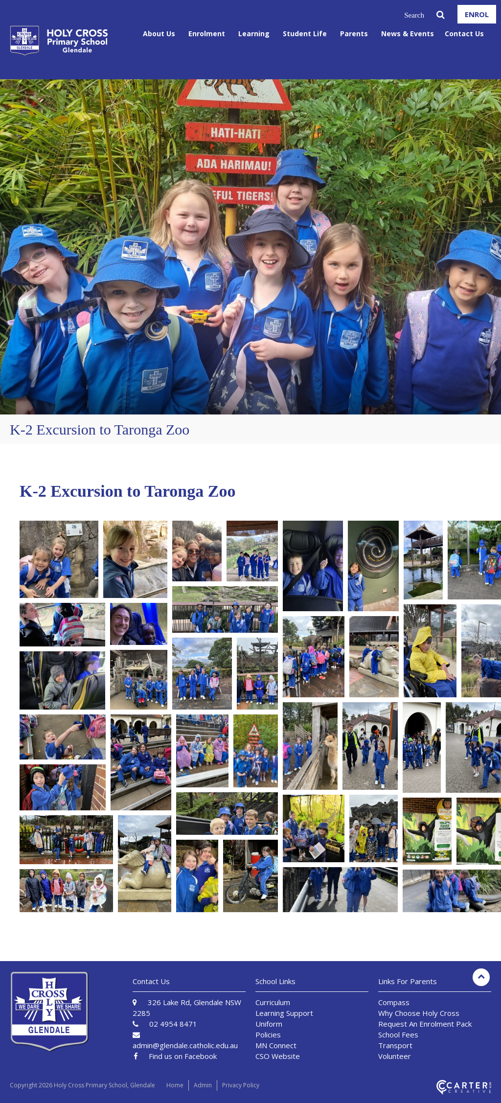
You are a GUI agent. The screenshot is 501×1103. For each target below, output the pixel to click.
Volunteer (394, 1056)
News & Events (407, 33)
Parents (354, 33)
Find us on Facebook (183, 1056)
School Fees (398, 1034)
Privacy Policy (240, 1085)
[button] (59, 559)
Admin (203, 1085)
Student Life (305, 33)
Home (174, 1085)
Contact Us (464, 33)
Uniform (268, 1024)
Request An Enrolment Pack (425, 1024)
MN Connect (275, 1045)
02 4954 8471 (173, 1024)
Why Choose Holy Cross (418, 1013)
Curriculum (272, 1002)
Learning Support (284, 1013)
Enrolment (206, 33)
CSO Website (277, 1056)
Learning (254, 33)
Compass (394, 1002)
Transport (395, 1045)
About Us (159, 33)
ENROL (477, 14)
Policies (268, 1034)
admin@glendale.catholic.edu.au (185, 1045)
